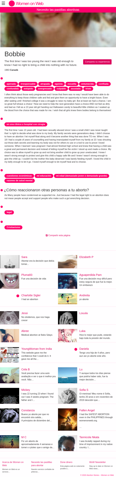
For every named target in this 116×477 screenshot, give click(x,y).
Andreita (84, 295)
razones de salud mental (20, 180)
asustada (75, 88)
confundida (13, 88)
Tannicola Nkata (89, 437)
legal (9, 212)
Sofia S (83, 389)
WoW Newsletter (97, 462)
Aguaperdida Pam (90, 274)
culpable (61, 88)
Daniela (84, 348)
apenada (11, 84)
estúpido (28, 88)
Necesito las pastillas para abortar (41, 464)
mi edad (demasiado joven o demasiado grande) (81, 176)
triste (88, 88)
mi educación (44, 176)
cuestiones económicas (19, 176)
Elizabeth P (86, 257)
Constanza (28, 410)
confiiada (103, 84)
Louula (83, 313)
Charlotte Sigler (31, 295)
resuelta (72, 84)
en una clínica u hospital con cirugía (26, 124)
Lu (80, 369)
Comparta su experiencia (97, 62)
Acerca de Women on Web (13, 464)
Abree (25, 330)
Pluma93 (26, 274)
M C (24, 437)
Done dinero (66, 462)
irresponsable (28, 84)
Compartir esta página (58, 235)
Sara (24, 257)
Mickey (25, 389)
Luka (82, 330)
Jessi (24, 313)
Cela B (25, 369)
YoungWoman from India (36, 348)
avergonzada (45, 88)
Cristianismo (13, 227)
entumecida (87, 84)
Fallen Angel (87, 410)
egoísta (59, 84)
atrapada (45, 84)
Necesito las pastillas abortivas (58, 9)
